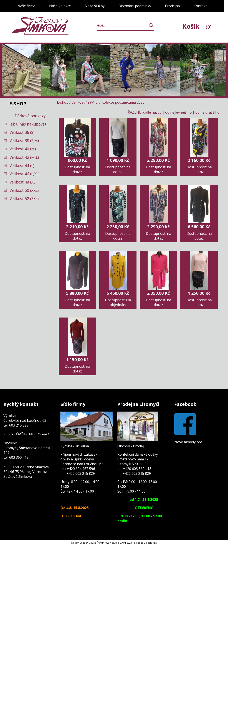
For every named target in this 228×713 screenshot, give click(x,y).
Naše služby (95, 5)
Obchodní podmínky (134, 5)
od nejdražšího (207, 112)
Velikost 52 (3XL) (24, 198)
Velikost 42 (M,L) (24, 157)
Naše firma (26, 5)
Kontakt (200, 5)
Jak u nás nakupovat (28, 124)
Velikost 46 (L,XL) (25, 173)
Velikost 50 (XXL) (24, 190)
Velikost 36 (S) (22, 132)
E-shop (62, 102)
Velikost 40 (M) (23, 148)
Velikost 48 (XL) (23, 182)
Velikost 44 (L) (22, 165)
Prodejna (172, 5)
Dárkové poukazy (30, 115)
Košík (196, 26)
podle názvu (151, 112)
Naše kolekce (60, 5)
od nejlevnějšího (178, 112)
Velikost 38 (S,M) (24, 140)
